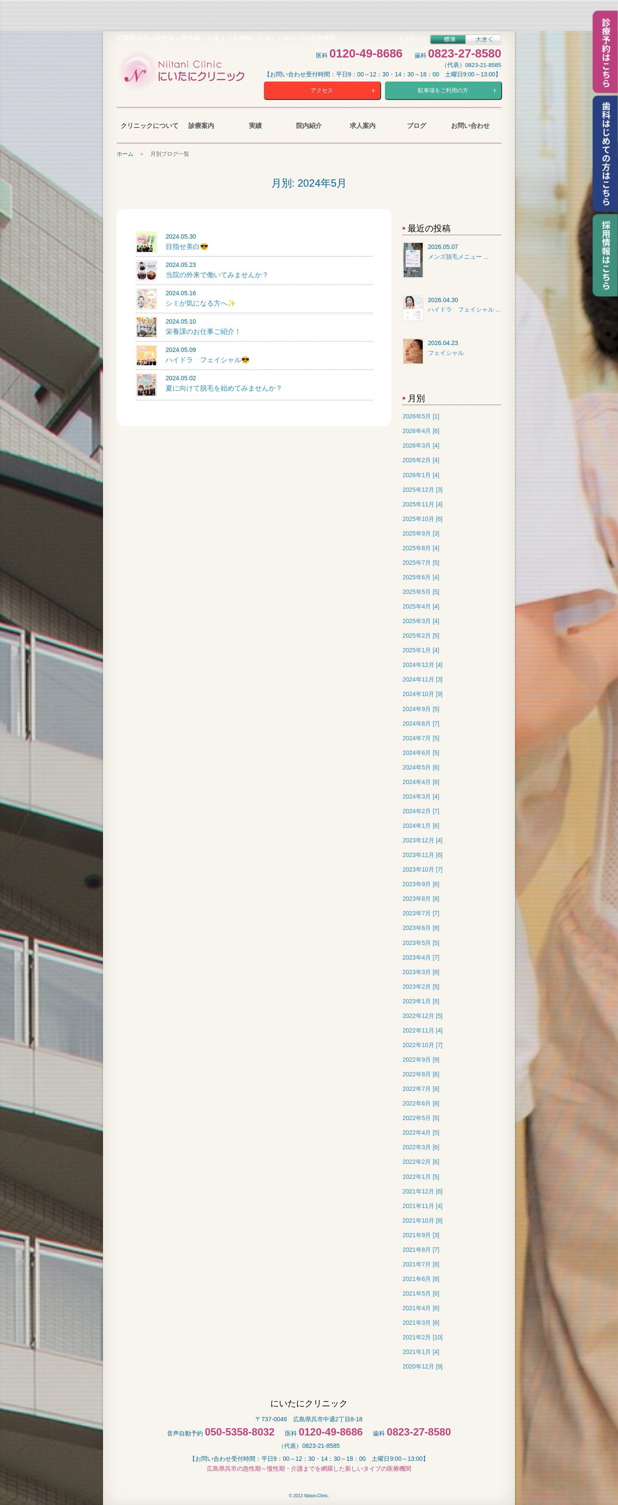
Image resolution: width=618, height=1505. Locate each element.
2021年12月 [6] (422, 1190)
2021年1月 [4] (421, 1351)
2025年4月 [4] (421, 605)
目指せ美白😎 (187, 245)
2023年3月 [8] (421, 971)
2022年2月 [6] (421, 1161)
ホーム (125, 152)
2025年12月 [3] (422, 488)
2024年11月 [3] (422, 678)
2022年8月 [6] (421, 1073)
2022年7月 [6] (421, 1087)
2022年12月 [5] (422, 1014)
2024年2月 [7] (421, 810)
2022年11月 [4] (422, 1029)
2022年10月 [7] (422, 1044)
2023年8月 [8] (421, 897)
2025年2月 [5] (421, 634)
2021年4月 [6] (421, 1307)
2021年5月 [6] (421, 1292)
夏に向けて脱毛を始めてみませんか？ (224, 387)
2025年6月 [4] (421, 576)
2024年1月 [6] (421, 824)
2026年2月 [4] (421, 459)
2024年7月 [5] (421, 737)
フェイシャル (446, 351)
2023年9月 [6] (421, 883)
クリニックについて (147, 124)
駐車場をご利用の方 (443, 89)
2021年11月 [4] (422, 1205)
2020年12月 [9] (422, 1365)
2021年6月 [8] (421, 1278)
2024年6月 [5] (421, 751)
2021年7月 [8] (421, 1263)
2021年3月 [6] (421, 1321)
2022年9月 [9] (421, 1058)
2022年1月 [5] (421, 1175)
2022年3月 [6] (421, 1146)
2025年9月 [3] (421, 532)
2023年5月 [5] (421, 942)
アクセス (322, 89)
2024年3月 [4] (421, 795)
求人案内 (363, 124)
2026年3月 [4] (421, 444)
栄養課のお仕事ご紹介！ (203, 330)
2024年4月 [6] (421, 781)
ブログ (416, 124)
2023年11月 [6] (422, 854)
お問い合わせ (470, 124)
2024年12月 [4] (422, 663)
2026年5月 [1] (421, 415)
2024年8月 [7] (421, 722)
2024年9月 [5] (421, 708)
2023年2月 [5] (421, 985)
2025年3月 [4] (421, 620)
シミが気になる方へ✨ (201, 302)
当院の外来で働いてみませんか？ (217, 273)
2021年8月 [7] (421, 1248)
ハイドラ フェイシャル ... (464, 308)
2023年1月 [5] (421, 1000)
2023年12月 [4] (422, 839)
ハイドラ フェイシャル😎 (208, 358)
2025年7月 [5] (421, 561)
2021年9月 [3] (421, 1234)
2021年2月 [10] (422, 1336)
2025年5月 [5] (421, 590)
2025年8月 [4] (421, 547)
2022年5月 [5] (421, 1117)
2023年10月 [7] (422, 868)
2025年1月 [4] (421, 649)
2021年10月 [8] (422, 1219)
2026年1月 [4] (421, 474)
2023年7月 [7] (421, 912)
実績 (255, 124)
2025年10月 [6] (422, 518)
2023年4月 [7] (421, 956)
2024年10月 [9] (422, 693)
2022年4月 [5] (421, 1131)
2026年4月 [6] (421, 430)
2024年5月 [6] (421, 766)
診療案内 (201, 124)
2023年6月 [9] (421, 927)
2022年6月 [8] (421, 1102)
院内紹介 (309, 124)
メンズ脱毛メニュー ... (458, 255)
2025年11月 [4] (422, 503)
